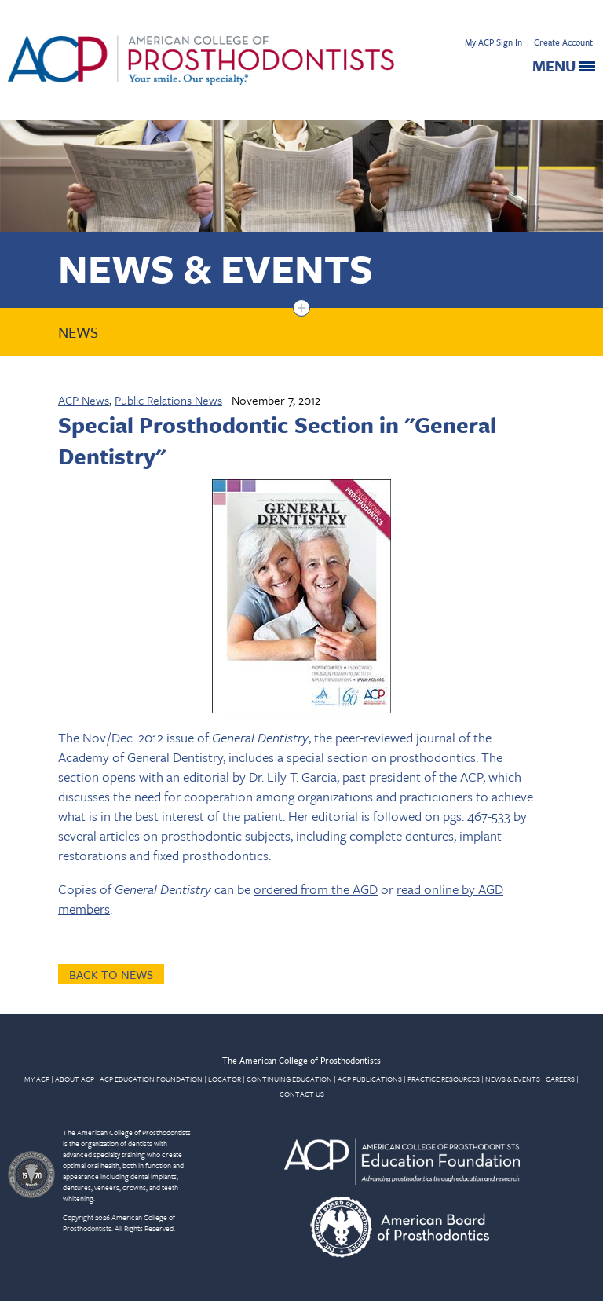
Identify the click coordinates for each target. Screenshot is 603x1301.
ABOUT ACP (74, 1078)
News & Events (215, 267)
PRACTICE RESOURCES (443, 1078)
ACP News (83, 400)
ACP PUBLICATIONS (370, 1078)
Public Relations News (168, 400)
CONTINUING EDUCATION (289, 1078)
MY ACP (36, 1078)
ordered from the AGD (316, 889)
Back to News (111, 974)
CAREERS (560, 1078)
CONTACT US (302, 1093)
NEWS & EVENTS (512, 1078)
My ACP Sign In (493, 42)
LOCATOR (224, 1078)
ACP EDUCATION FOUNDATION (151, 1078)
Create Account (563, 42)
